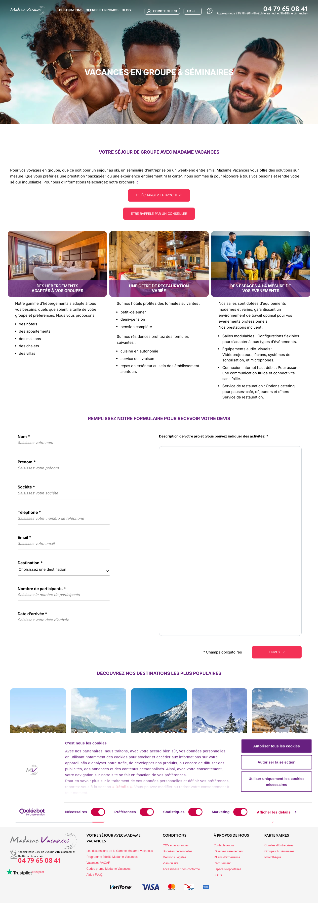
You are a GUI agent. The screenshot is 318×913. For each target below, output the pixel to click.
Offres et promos (102, 10)
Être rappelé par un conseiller (159, 214)
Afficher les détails (273, 903)
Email (24, 537)
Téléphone (29, 512)
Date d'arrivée (32, 614)
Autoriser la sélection (277, 853)
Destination (30, 563)
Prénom (27, 462)
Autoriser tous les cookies (276, 837)
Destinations (70, 10)
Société (26, 487)
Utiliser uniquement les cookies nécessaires (276, 873)
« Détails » (122, 878)
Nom (24, 437)
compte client (162, 11)
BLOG (126, 10)
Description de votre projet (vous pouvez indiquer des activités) (213, 437)
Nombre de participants (42, 589)
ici (138, 182)
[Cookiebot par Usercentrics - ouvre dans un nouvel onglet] (32, 903)
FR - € (191, 11)
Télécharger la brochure (159, 195)
